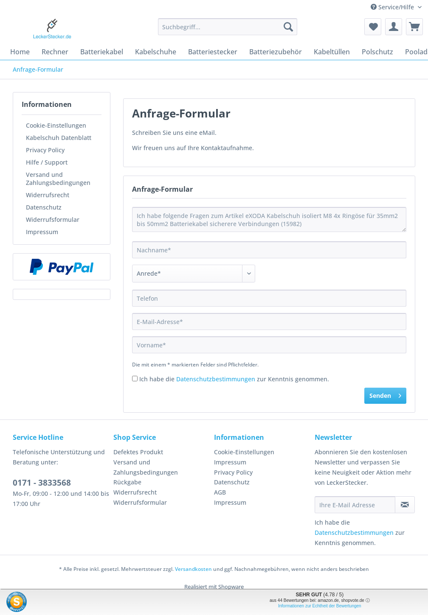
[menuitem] (227, 30)
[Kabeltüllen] (332, 52)
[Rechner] (55, 52)
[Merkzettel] (372, 26)
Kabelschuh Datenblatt (58, 138)
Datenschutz (44, 207)
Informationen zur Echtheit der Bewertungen (319, 606)
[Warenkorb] (414, 26)
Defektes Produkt (138, 452)
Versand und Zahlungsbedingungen (58, 179)
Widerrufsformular (52, 219)
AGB (220, 492)
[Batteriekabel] (101, 52)
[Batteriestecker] (212, 52)
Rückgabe (127, 482)
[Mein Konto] (393, 26)
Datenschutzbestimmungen (215, 379)
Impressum (42, 232)
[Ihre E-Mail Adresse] (355, 504)
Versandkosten (193, 569)
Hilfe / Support (47, 162)
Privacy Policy (45, 150)
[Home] (20, 52)
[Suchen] (288, 26)
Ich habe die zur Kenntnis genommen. (234, 379)
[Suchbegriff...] (227, 26)
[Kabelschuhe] (155, 52)
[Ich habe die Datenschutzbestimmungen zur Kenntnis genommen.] (135, 378)
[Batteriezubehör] (275, 52)
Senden (385, 394)
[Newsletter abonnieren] (405, 504)
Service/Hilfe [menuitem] (393, 7)
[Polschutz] (377, 52)
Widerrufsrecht (47, 195)
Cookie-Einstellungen (56, 125)
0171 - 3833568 (42, 482)
